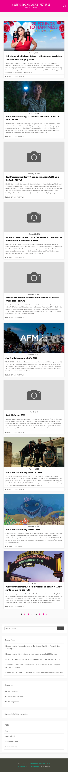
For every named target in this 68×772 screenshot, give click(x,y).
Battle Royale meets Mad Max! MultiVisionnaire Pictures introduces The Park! (34, 673)
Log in (7, 731)
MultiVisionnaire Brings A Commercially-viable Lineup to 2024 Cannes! (31, 654)
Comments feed (11, 741)
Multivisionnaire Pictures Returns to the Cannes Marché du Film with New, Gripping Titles (32, 647)
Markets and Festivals (15, 76)
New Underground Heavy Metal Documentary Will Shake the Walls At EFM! (32, 659)
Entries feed (10, 736)
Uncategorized (13, 701)
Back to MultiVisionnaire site (15, 714)
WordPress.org (11, 747)
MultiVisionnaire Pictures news (37, 764)
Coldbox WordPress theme (29, 767)
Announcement (13, 691)
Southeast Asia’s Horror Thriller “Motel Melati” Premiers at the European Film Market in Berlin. (32, 665)
